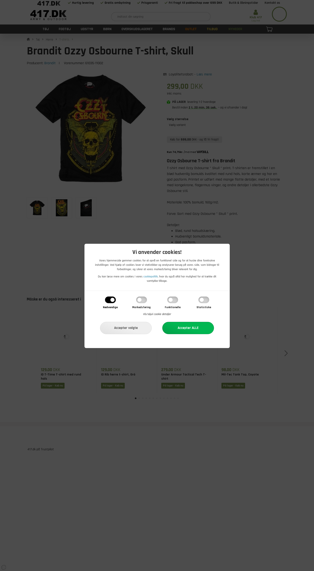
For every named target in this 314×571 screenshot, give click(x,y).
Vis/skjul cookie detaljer (157, 314)
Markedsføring (141, 307)
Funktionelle (173, 307)
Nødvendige (110, 307)
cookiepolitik (150, 276)
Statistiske (204, 307)
